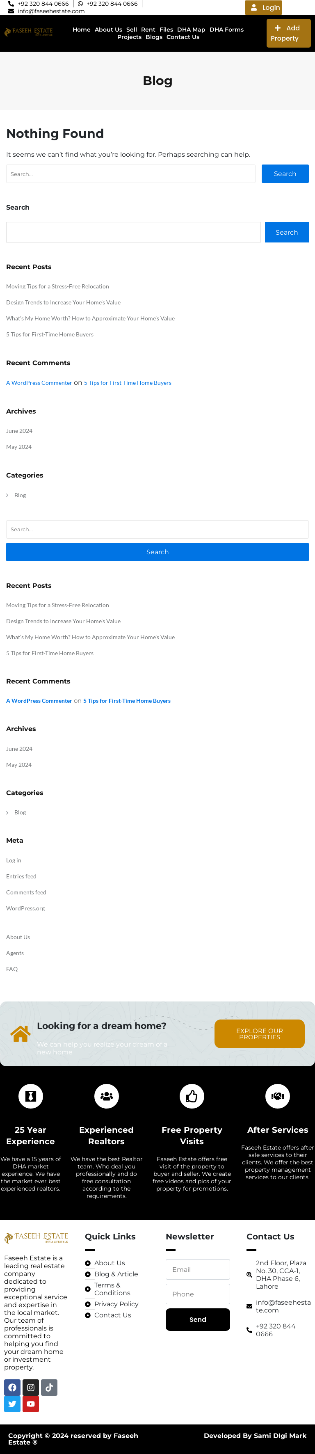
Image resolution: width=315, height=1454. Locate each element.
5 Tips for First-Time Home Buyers (50, 334)
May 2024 (19, 446)
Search (285, 174)
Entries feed (21, 876)
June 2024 (19, 430)
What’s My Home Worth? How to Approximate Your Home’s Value (90, 318)
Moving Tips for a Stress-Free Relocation (57, 286)
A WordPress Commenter (39, 382)
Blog (20, 495)
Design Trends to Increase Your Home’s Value (63, 302)
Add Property (285, 33)
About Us (18, 936)
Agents (15, 952)
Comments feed (26, 892)
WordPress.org (25, 908)
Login (265, 7)
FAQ (12, 968)
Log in (13, 860)
